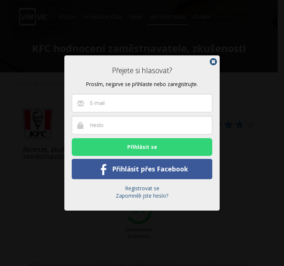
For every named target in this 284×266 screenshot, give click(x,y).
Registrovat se (142, 188)
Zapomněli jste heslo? (142, 195)
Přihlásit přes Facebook (142, 169)
